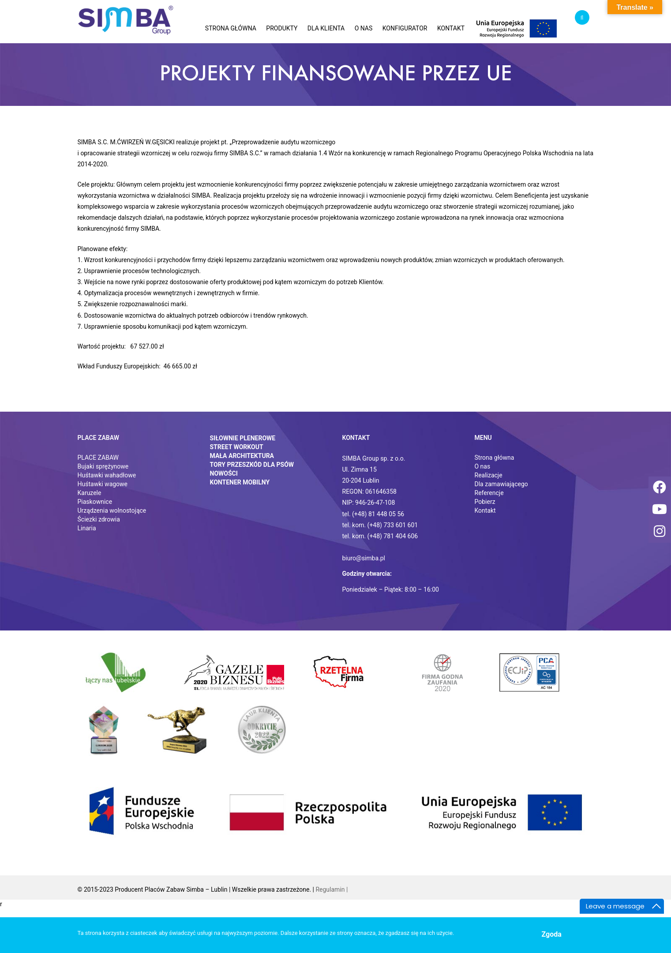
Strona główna (494, 457)
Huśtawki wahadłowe (107, 475)
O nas (483, 466)
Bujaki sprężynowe (103, 466)
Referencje (489, 492)
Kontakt (485, 510)
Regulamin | (331, 889)
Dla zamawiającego (501, 484)
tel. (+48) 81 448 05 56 (373, 514)
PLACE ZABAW (98, 457)
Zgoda (552, 934)
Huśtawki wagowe (103, 484)
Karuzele (89, 492)
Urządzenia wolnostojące (112, 510)
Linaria (87, 528)
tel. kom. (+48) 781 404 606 (380, 536)
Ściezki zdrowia (99, 519)
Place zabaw (99, 437)
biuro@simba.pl (364, 558)
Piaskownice (95, 501)
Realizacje (488, 475)
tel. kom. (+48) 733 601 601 (380, 525)
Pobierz (485, 501)
